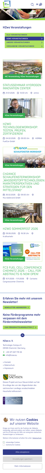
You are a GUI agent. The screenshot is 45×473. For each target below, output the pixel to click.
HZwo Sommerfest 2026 (20, 229)
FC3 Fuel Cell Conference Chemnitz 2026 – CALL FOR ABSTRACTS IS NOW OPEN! (22, 271)
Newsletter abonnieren (16, 308)
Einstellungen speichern (22, 459)
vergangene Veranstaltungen (20, 46)
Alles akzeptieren (22, 452)
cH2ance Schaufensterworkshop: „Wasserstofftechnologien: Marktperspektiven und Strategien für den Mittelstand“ (24, 182)
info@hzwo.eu (11, 355)
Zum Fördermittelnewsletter (19, 327)
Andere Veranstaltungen (18, 42)
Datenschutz (9, 365)
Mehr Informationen (22, 466)
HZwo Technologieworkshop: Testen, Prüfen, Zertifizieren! (20, 129)
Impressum (9, 368)
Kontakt (7, 362)
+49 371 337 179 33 (14, 352)
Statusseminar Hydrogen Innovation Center (22, 86)
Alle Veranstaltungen (17, 35)
